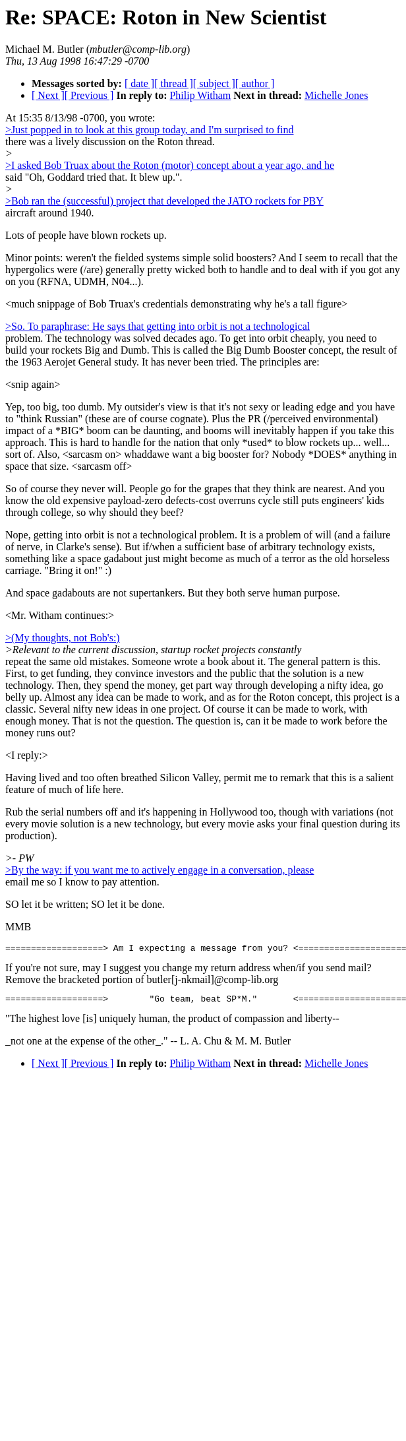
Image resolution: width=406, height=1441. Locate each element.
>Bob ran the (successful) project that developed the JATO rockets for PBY (164, 201)
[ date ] (139, 83)
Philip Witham (200, 95)
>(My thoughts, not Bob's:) (62, 637)
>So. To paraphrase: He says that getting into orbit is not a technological (157, 326)
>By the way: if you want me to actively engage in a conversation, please (159, 870)
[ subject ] (214, 83)
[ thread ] (173, 83)
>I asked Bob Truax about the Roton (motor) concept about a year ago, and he (169, 165)
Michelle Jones (336, 95)
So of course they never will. (66, 488)
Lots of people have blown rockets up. (86, 235)
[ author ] (255, 83)
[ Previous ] (89, 95)
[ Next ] (48, 95)
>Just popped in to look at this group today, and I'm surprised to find (149, 129)
